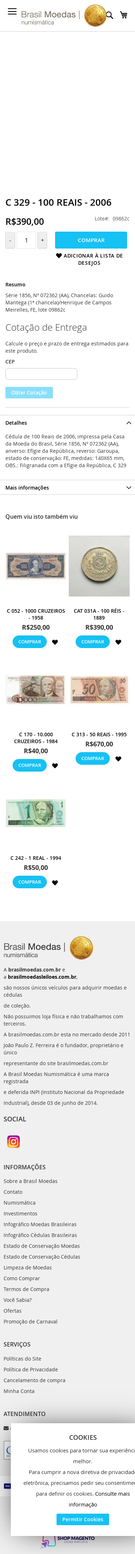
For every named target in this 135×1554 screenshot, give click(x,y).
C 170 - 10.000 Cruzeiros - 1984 (36, 738)
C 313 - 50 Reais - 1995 (99, 734)
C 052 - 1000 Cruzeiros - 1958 (36, 614)
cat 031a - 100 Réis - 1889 (99, 614)
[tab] (67, 422)
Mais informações (27, 487)
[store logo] (64, 15)
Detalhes (16, 422)
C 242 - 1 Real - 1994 (35, 857)
